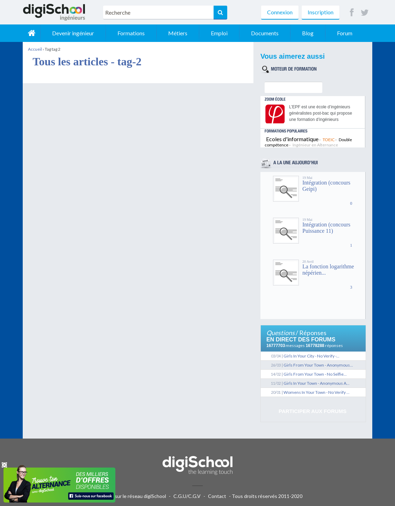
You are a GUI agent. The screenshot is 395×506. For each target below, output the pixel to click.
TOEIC (329, 139)
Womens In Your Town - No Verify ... (316, 392)
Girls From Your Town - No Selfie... (315, 374)
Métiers (177, 33)
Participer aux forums (312, 411)
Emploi (219, 33)
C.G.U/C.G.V (187, 496)
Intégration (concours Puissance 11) (326, 228)
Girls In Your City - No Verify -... (311, 356)
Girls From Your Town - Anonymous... (318, 365)
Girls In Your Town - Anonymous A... (316, 383)
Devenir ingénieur (73, 33)
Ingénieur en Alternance (315, 144)
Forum (344, 33)
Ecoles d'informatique (292, 139)
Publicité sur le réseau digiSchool (130, 496)
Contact (217, 496)
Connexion (280, 12)
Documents (265, 33)
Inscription (320, 12)
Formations (131, 33)
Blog (308, 33)
